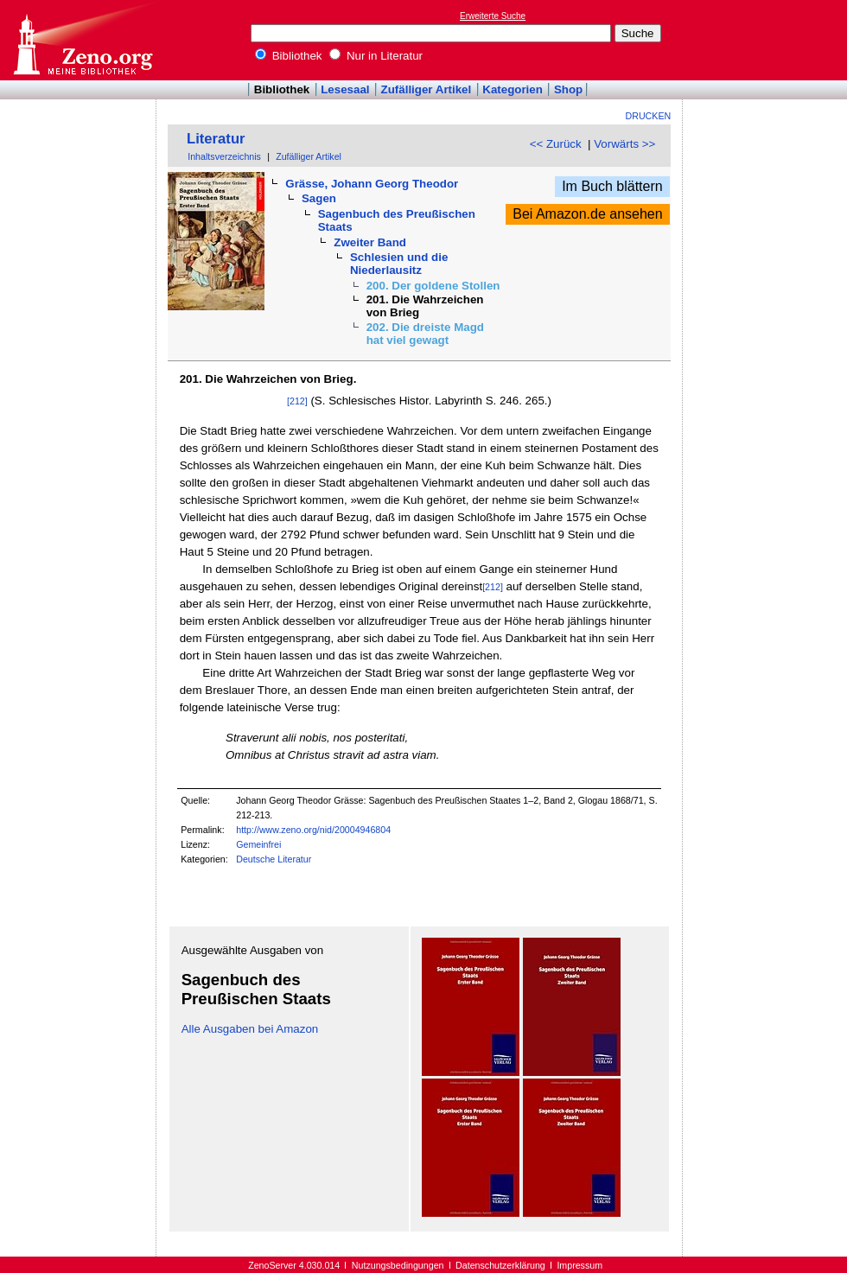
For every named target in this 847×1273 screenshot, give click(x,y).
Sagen (319, 198)
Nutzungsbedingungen (398, 1265)
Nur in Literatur (376, 55)
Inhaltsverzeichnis (224, 156)
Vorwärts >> (624, 143)
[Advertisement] (767, 40)
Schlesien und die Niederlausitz (399, 264)
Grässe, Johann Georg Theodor (371, 183)
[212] (297, 401)
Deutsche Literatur (273, 859)
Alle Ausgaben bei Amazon (250, 1028)
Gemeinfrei (258, 844)
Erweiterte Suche (492, 16)
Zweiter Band (370, 242)
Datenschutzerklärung (500, 1265)
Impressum (579, 1265)
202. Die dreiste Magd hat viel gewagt (425, 334)
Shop (568, 89)
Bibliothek (288, 55)
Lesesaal (345, 89)
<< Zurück (556, 143)
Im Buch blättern (612, 186)
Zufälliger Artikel (426, 89)
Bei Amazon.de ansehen (587, 214)
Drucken (649, 116)
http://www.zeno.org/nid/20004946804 (313, 829)
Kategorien (512, 89)
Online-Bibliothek (82, 40)
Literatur (216, 138)
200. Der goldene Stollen (433, 285)
